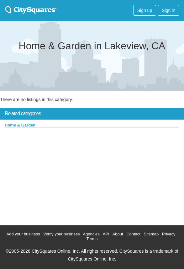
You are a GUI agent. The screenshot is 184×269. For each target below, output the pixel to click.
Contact (133, 234)
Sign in (168, 10)
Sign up (144, 10)
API (106, 234)
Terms (92, 238)
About (118, 234)
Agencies (91, 234)
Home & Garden (20, 125)
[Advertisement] (47, 175)
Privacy (169, 234)
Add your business (23, 234)
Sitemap (151, 234)
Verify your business (61, 234)
